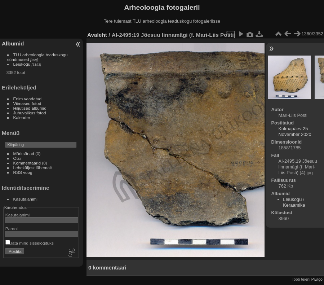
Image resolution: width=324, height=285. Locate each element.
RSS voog (22, 172)
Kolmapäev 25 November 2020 (295, 131)
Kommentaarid (27, 163)
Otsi (17, 158)
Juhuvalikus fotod (29, 112)
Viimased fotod (27, 103)
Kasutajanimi (25, 199)
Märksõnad (23, 153)
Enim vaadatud (27, 98)
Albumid (13, 43)
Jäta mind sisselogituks (29, 243)
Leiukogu (22, 64)
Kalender (21, 117)
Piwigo (317, 279)
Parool (11, 228)
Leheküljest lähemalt (32, 167)
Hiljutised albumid (29, 108)
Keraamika (294, 205)
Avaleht (97, 35)
